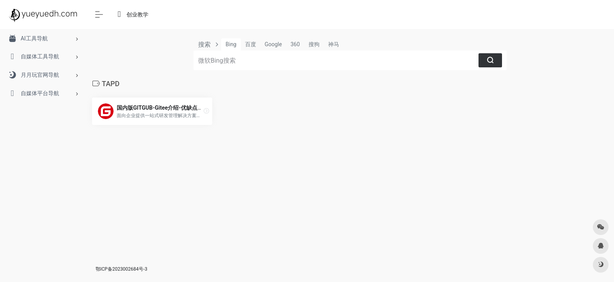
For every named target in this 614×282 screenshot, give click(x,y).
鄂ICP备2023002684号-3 (121, 269)
